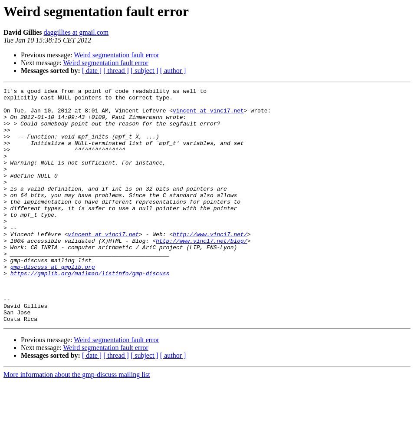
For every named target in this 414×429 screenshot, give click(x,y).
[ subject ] (144, 70)
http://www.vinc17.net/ (210, 264)
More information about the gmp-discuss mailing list (76, 421)
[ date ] (92, 70)
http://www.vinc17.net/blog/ (201, 272)
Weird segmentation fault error (116, 55)
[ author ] (173, 70)
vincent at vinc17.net (208, 115)
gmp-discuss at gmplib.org (52, 303)
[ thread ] (116, 70)
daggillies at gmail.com (75, 32)
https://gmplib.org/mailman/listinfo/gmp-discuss (90, 311)
